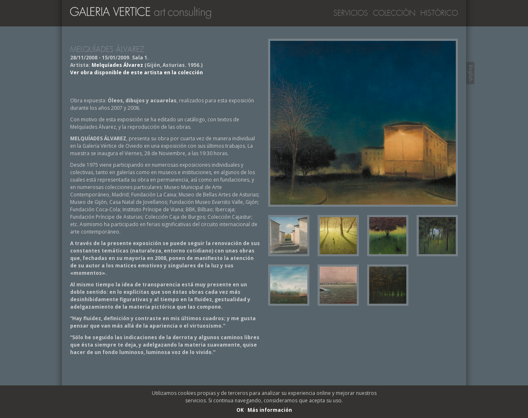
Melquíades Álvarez (117, 64)
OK (240, 409)
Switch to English (470, 73)
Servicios (350, 13)
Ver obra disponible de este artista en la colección (136, 72)
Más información (270, 409)
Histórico (439, 13)
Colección (394, 13)
